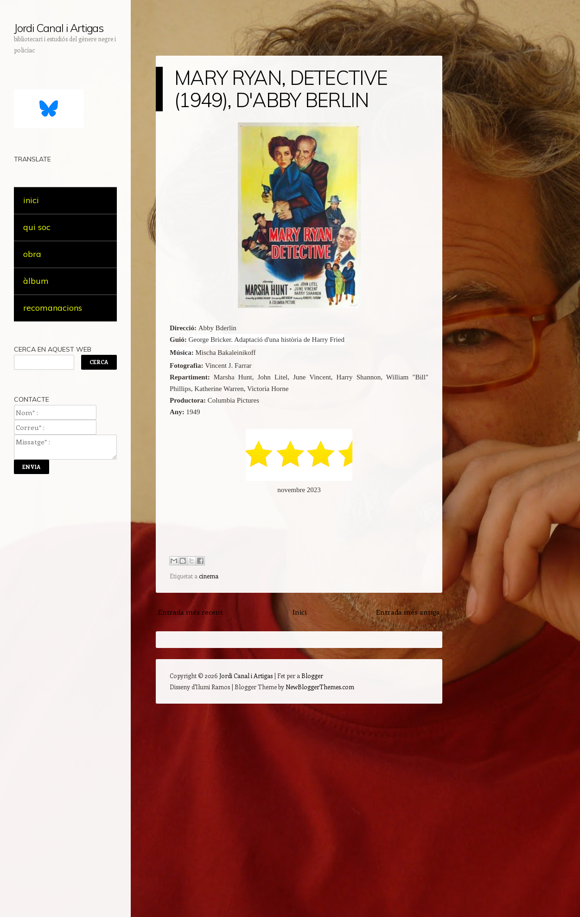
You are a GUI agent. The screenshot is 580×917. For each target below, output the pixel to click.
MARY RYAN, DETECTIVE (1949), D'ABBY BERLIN (280, 88)
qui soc (37, 227)
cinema (208, 576)
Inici (299, 611)
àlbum (36, 281)
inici (31, 200)
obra (32, 254)
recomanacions (52, 307)
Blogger (312, 676)
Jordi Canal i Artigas (58, 28)
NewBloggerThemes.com (320, 687)
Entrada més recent (190, 611)
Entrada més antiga (408, 611)
